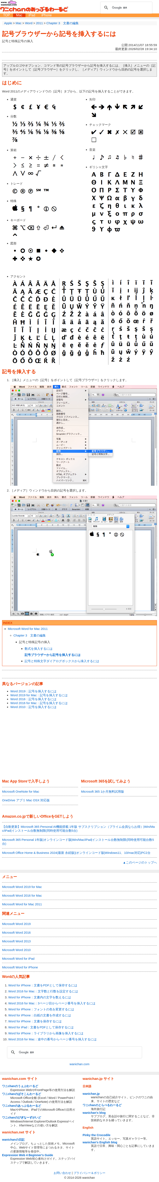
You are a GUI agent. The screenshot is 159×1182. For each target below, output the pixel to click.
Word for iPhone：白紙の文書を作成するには (39, 1015)
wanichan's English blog (100, 1142)
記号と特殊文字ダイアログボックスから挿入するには (62, 661)
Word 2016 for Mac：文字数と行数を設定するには (43, 991)
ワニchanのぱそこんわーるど (21, 1094)
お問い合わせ (62, 1173)
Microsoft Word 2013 (16, 941)
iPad (32, 15)
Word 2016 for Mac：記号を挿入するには (39, 703)
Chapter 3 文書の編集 (29, 635)
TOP (6, 15)
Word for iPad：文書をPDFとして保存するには (41, 1027)
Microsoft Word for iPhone (20, 967)
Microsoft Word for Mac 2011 (28, 628)
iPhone (46, 15)
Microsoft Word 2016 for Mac (22, 895)
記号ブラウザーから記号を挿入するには (59, 33)
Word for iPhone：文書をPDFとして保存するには (42, 985)
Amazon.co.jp (14, 816)
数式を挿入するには (39, 648)
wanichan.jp (91, 1093)
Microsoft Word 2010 (16, 950)
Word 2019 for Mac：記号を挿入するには (39, 695)
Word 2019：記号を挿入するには (33, 691)
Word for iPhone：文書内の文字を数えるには (39, 997)
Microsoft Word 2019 (16, 924)
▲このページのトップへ (140, 862)
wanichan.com (79, 1064)
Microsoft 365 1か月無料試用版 (102, 791)
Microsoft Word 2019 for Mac (22, 887)
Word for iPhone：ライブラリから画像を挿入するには (45, 1033)
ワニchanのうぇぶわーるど (20, 1086)
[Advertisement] (79, 744)
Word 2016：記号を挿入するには (33, 699)
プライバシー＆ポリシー (89, 1173)
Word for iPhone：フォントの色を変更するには (41, 1009)
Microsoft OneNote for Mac (20, 791)
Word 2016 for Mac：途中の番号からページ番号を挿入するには (52, 1039)
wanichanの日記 (13, 1139)
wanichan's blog (94, 1112)
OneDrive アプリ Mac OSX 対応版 (26, 800)
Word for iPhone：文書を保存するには (35, 1021)
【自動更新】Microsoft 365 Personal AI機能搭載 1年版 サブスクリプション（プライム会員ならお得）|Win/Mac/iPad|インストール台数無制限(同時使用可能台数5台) (78, 828)
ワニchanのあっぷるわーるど (21, 1105)
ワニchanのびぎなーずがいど (21, 1117)
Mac (19, 15)
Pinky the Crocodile (96, 1135)
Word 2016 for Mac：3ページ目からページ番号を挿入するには (51, 1003)
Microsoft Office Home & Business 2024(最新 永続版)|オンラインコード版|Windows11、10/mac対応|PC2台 (76, 852)
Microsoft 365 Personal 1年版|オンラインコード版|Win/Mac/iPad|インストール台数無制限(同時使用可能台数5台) (78, 841)
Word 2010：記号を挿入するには (33, 707)
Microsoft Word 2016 (16, 932)
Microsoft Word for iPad (18, 958)
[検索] (125, 7)
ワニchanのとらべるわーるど (102, 1105)
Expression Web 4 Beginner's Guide (27, 1155)
